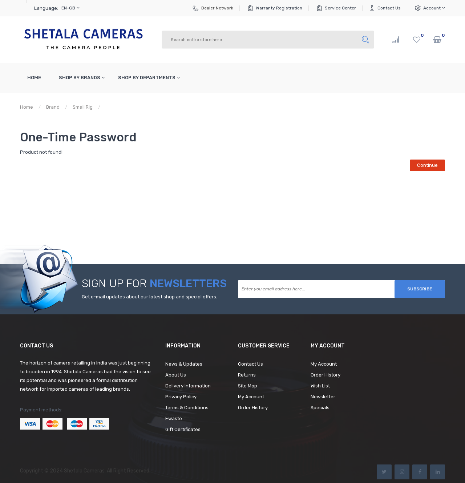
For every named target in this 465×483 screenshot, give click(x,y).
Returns (247, 375)
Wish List (320, 386)
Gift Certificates (183, 429)
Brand (53, 107)
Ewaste (173, 418)
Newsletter (323, 396)
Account (434, 8)
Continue (427, 165)
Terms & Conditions (187, 407)
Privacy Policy (181, 396)
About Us (175, 375)
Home (26, 107)
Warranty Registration (279, 8)
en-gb (70, 8)
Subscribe (419, 288)
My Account (251, 396)
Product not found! (127, 107)
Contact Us (389, 8)
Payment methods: (41, 409)
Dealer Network (217, 8)
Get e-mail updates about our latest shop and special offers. (149, 296)
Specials (320, 407)
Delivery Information (188, 386)
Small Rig (83, 107)
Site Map (247, 386)
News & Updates (183, 364)
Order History (253, 407)
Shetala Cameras (84, 471)
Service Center (340, 8)
